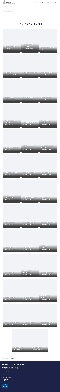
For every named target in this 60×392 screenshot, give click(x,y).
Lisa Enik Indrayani (30, 72)
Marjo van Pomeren (11, 319)
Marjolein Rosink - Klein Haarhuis (49, 145)
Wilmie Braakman (48, 48)
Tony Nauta (9, 245)
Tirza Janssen (37, 344)
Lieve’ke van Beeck (29, 122)
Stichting (49, 2)
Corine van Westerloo (28, 269)
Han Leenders (47, 97)
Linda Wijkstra (9, 220)
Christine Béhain (10, 171)
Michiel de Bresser (10, 146)
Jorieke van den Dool (28, 145)
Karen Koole (18, 344)
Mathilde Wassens (48, 220)
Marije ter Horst (28, 97)
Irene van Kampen (29, 196)
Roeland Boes (28, 294)
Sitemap (35, 389)
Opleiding (6, 371)
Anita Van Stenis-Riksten (10, 121)
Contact (55, 2)
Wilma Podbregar (48, 270)
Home (28, 2)
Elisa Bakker (9, 270)
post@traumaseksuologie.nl (11, 363)
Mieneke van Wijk (48, 72)
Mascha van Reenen (47, 293)
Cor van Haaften (28, 319)
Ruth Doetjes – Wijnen (47, 121)
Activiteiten (33, 2)
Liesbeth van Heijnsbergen (9, 195)
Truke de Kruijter (29, 171)
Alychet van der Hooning (28, 45)
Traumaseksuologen (41, 2)
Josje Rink (28, 245)
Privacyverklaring (42, 389)
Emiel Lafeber (9, 294)
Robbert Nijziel (47, 171)
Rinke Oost (9, 72)
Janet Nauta (47, 196)
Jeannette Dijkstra (48, 319)
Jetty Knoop (9, 97)
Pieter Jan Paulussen (47, 244)
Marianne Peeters (29, 220)
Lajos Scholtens (9, 46)
